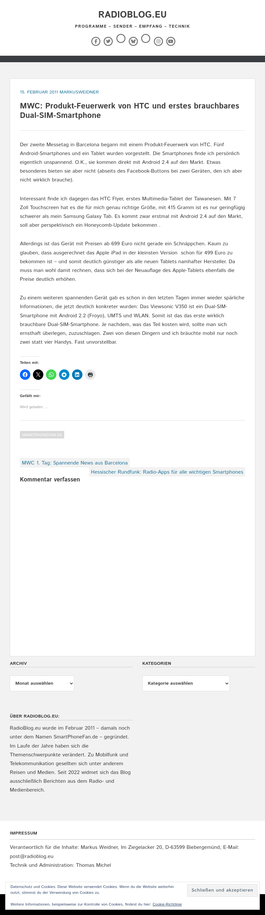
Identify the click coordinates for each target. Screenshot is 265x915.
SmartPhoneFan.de (42, 435)
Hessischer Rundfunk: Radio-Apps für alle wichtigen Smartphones (167, 472)
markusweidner (79, 92)
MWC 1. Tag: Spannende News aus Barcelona (75, 463)
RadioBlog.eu (132, 14)
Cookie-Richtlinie (167, 904)
